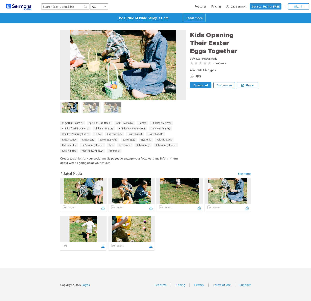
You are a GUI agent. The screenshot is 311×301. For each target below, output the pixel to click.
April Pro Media (124, 123)
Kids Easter (125, 145)
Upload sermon (236, 6)
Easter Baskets (155, 134)
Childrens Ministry (104, 128)
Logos (85, 285)
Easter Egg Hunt (108, 139)
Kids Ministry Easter (166, 145)
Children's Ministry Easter (75, 128)
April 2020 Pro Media (99, 123)
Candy (142, 123)
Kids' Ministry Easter (92, 150)
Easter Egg (88, 139)
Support (245, 285)
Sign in (298, 6)
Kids (111, 145)
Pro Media (114, 150)
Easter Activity (114, 134)
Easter (98, 134)
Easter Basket (135, 134)
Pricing (216, 6)
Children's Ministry (161, 123)
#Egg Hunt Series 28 (72, 123)
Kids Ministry (143, 145)
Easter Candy (69, 139)
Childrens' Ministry (160, 128)
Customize (224, 85)
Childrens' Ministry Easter (75, 134)
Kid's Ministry (69, 145)
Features (200, 6)
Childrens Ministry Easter (132, 128)
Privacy (199, 285)
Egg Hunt (146, 139)
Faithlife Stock (164, 139)
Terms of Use (222, 285)
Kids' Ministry (69, 150)
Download (200, 85)
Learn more (194, 18)
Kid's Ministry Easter (92, 145)
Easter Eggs (129, 139)
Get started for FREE (265, 6)
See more (244, 174)
